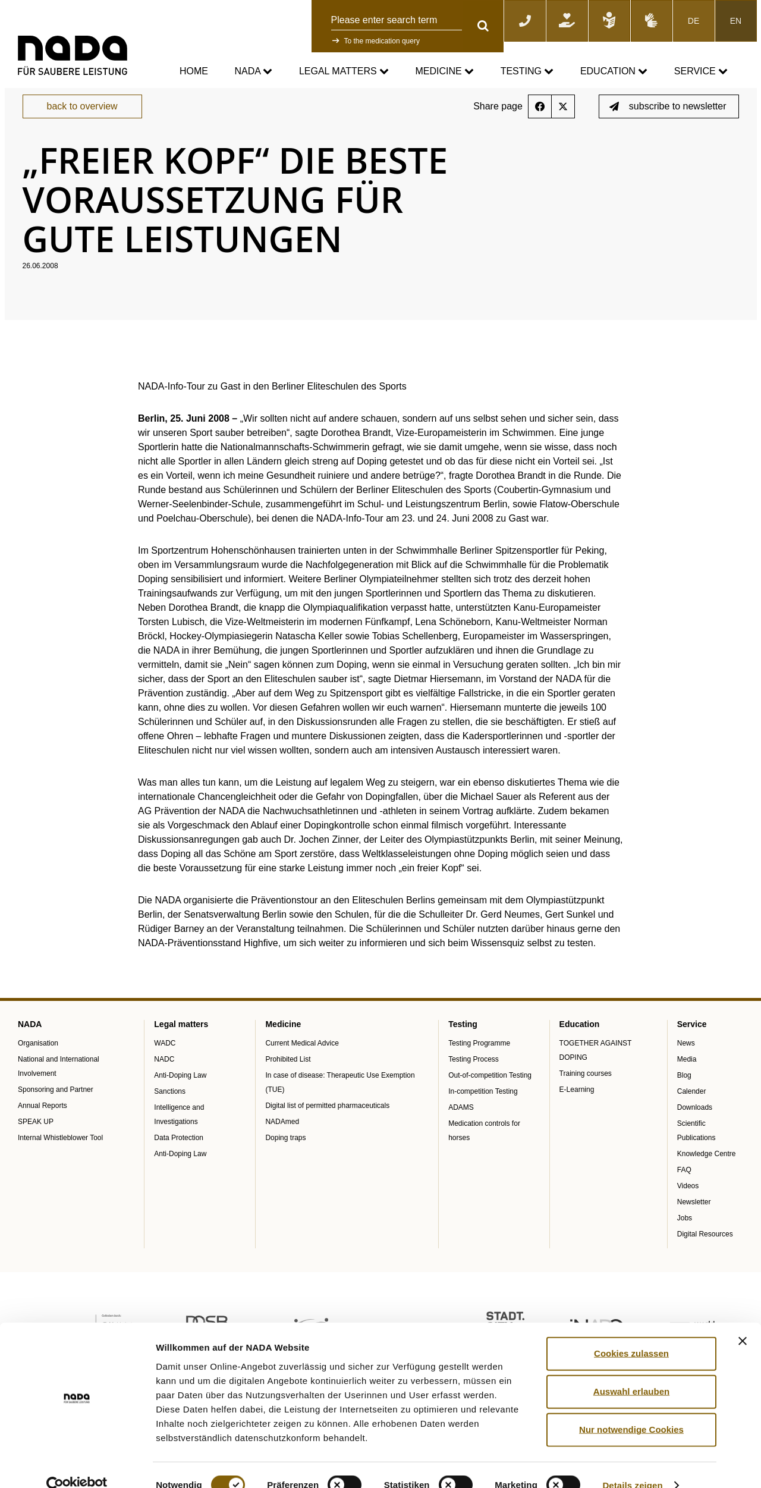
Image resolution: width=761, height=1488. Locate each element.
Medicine (445, 71)
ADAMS (461, 1126)
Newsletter (694, 1221)
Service (701, 71)
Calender (691, 1110)
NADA (253, 71)
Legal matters (344, 71)
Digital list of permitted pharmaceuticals (327, 1124)
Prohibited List (287, 1078)
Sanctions (169, 1110)
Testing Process (473, 1078)
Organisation (38, 1062)
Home (194, 71)
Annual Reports (42, 1124)
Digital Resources (705, 1253)
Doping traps (285, 1157)
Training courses (585, 1092)
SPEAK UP (36, 1141)
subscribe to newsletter (668, 126)
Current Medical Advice (301, 1062)
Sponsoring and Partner (55, 1108)
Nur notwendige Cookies (631, 1409)
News (686, 1062)
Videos (688, 1205)
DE (693, 21)
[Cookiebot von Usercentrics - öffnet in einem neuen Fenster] (77, 1465)
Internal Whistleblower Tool (60, 1157)
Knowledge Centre (706, 1173)
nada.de (32, 96)
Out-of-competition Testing (490, 1094)
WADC (164, 1062)
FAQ (684, 1189)
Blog (684, 1094)
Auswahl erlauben (631, 1370)
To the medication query (382, 41)
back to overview (82, 126)
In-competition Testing (483, 1110)
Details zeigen (632, 1464)
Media (687, 1078)
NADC (164, 1078)
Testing (527, 71)
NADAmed (282, 1141)
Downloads (694, 1126)
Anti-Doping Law (180, 1094)
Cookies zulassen (631, 1332)
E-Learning (577, 1108)
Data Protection (178, 1157)
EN (735, 21)
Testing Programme (479, 1062)
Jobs (684, 1237)
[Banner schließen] (742, 1320)
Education (613, 71)
